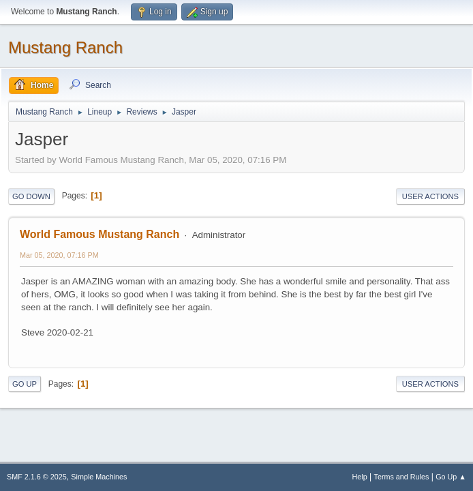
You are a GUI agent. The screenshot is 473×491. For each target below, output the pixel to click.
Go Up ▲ (451, 477)
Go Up (24, 384)
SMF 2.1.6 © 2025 (37, 477)
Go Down (31, 196)
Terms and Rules (401, 477)
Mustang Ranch (65, 47)
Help (359, 477)
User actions (430, 196)
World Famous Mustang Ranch (99, 234)
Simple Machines (99, 477)
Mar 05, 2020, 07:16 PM (59, 255)
